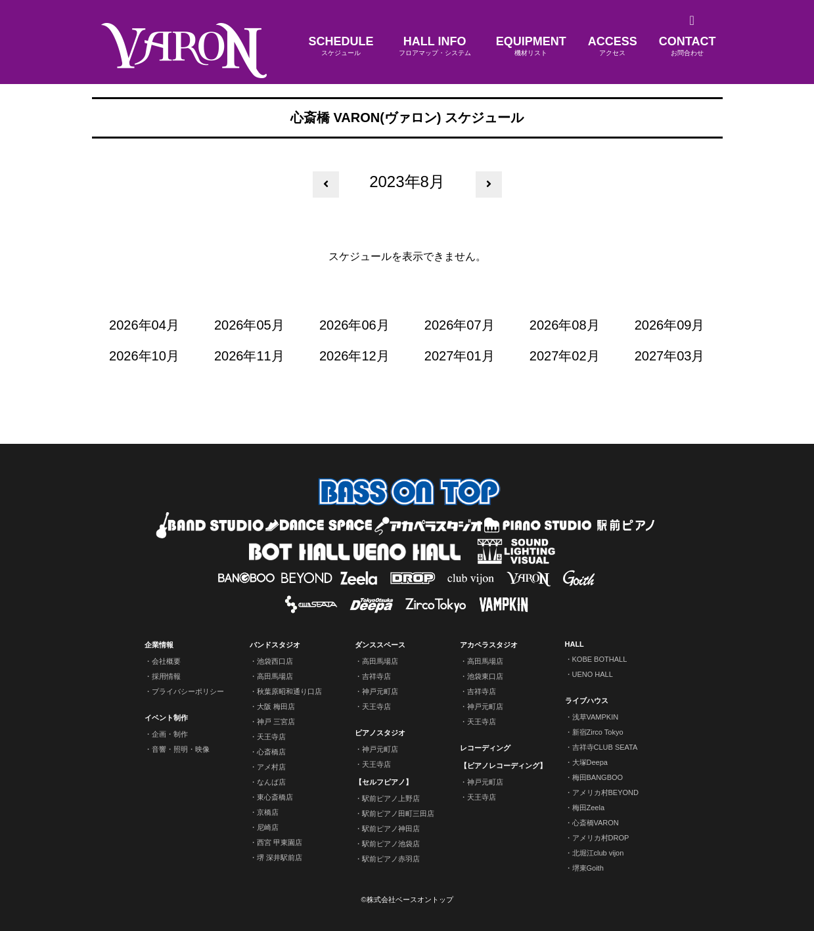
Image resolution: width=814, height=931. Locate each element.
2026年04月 (144, 325)
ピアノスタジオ (380, 733)
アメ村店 (271, 767)
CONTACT (687, 46)
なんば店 (271, 782)
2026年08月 (565, 325)
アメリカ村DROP (600, 838)
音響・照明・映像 (181, 749)
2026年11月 (249, 356)
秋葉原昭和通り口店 (289, 691)
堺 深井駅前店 (279, 857)
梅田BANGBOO (597, 777)
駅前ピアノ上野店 (391, 798)
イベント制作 (166, 718)
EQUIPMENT (531, 46)
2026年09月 (670, 325)
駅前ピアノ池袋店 (391, 844)
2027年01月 (459, 356)
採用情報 (166, 676)
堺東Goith (588, 868)
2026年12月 (354, 356)
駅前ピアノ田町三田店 (398, 813)
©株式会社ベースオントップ (407, 899)
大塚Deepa (590, 762)
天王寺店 (271, 737)
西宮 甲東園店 (279, 842)
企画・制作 (170, 734)
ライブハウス (586, 700)
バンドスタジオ (275, 645)
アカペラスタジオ (489, 645)
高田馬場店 (275, 676)
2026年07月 (459, 325)
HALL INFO (435, 46)
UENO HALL (592, 674)
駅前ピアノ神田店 (391, 829)
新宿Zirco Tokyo (597, 732)
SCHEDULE (341, 46)
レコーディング (485, 748)
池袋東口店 (485, 676)
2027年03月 (670, 356)
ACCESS (612, 46)
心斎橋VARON (595, 823)
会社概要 (166, 661)
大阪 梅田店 (276, 706)
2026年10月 (144, 356)
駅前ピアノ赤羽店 (391, 859)
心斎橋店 (271, 752)
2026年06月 (354, 325)
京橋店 (268, 812)
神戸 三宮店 (276, 721)
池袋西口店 (275, 661)
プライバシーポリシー (188, 691)
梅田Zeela (588, 808)
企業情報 (159, 645)
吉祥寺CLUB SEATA (605, 747)
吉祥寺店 (376, 676)
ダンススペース (380, 645)
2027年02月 (565, 356)
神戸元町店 (380, 691)
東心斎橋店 (275, 797)
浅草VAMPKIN (595, 717)
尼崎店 (268, 827)
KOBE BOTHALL (599, 659)
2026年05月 (249, 325)
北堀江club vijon (598, 853)
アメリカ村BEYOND (605, 792)
